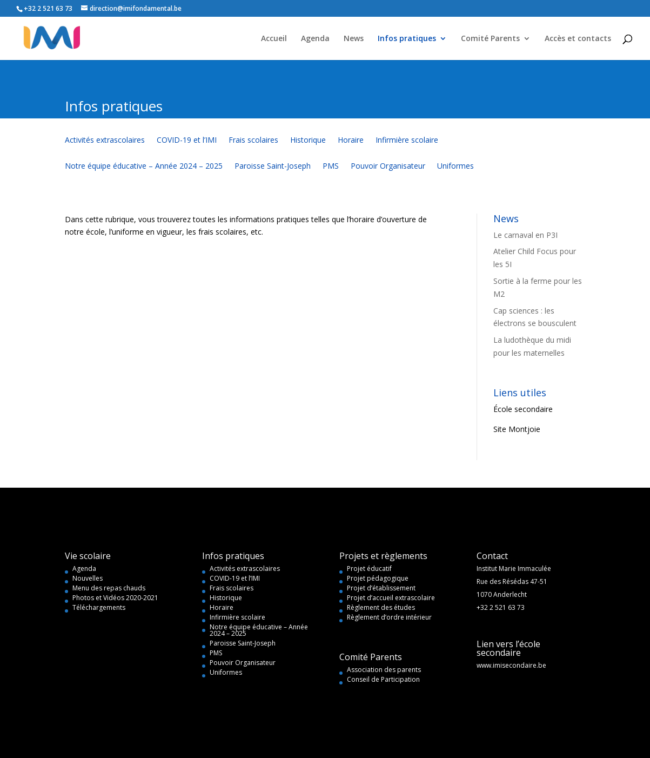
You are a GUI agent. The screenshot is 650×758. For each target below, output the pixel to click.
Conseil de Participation (383, 679)
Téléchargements (98, 607)
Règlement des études (381, 607)
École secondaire (523, 409)
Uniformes (455, 166)
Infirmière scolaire (407, 140)
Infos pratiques (407, 39)
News (354, 39)
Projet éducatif (369, 568)
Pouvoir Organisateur (388, 166)
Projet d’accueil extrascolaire (391, 597)
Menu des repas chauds (108, 588)
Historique (308, 140)
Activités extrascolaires (105, 140)
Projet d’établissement (381, 588)
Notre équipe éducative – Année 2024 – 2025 (144, 166)
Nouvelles (87, 578)
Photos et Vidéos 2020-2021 (115, 597)
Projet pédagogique (377, 578)
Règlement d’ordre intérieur (389, 617)
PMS (331, 166)
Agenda (315, 39)
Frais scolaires (253, 140)
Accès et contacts (578, 39)
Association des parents (384, 669)
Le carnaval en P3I (525, 235)
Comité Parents (490, 39)
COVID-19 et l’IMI (187, 140)
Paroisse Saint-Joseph (272, 166)
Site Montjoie (516, 429)
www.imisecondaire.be (511, 665)
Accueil (274, 39)
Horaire (351, 140)
